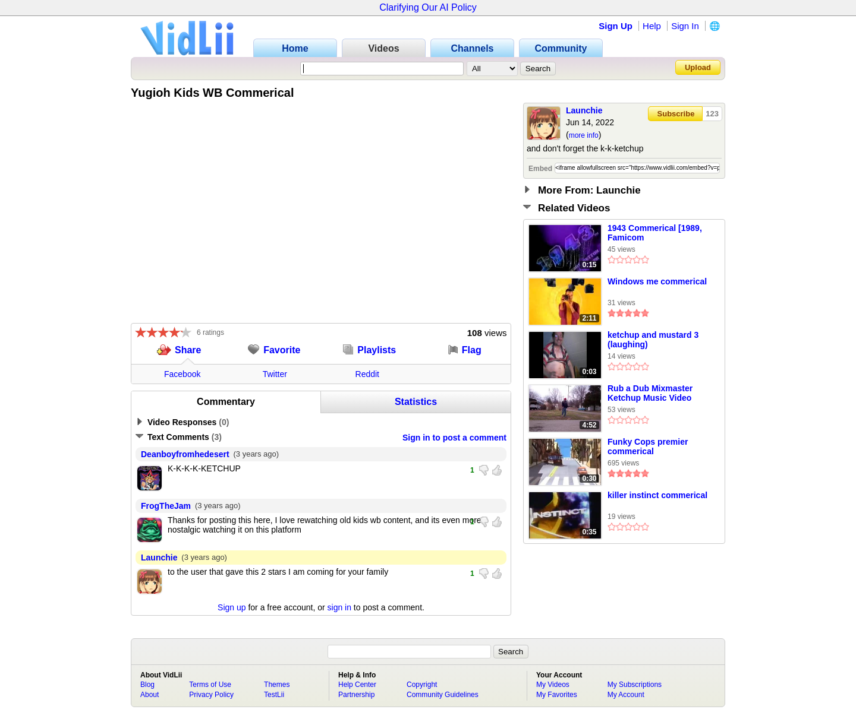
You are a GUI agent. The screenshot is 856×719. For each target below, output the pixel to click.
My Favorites (556, 695)
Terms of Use (210, 684)
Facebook (182, 374)
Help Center (357, 684)
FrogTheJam (166, 506)
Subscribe (676, 113)
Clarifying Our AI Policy (428, 7)
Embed (540, 168)
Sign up (232, 607)
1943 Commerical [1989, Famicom (655, 232)
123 (712, 113)
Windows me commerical (657, 281)
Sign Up (615, 26)
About (149, 695)
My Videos (552, 684)
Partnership (356, 695)
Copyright (422, 684)
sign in (339, 607)
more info (584, 135)
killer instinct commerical (657, 495)
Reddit (367, 374)
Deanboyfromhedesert (185, 454)
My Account (626, 695)
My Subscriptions (635, 684)
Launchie (584, 110)
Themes (276, 684)
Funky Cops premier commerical (648, 446)
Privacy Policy (211, 695)
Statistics (416, 402)
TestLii (274, 695)
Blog (147, 684)
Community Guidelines (443, 695)
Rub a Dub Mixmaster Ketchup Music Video (650, 393)
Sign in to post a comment (454, 437)
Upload (698, 67)
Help (652, 26)
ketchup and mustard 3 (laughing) (653, 339)
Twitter (275, 374)
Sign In (685, 26)
